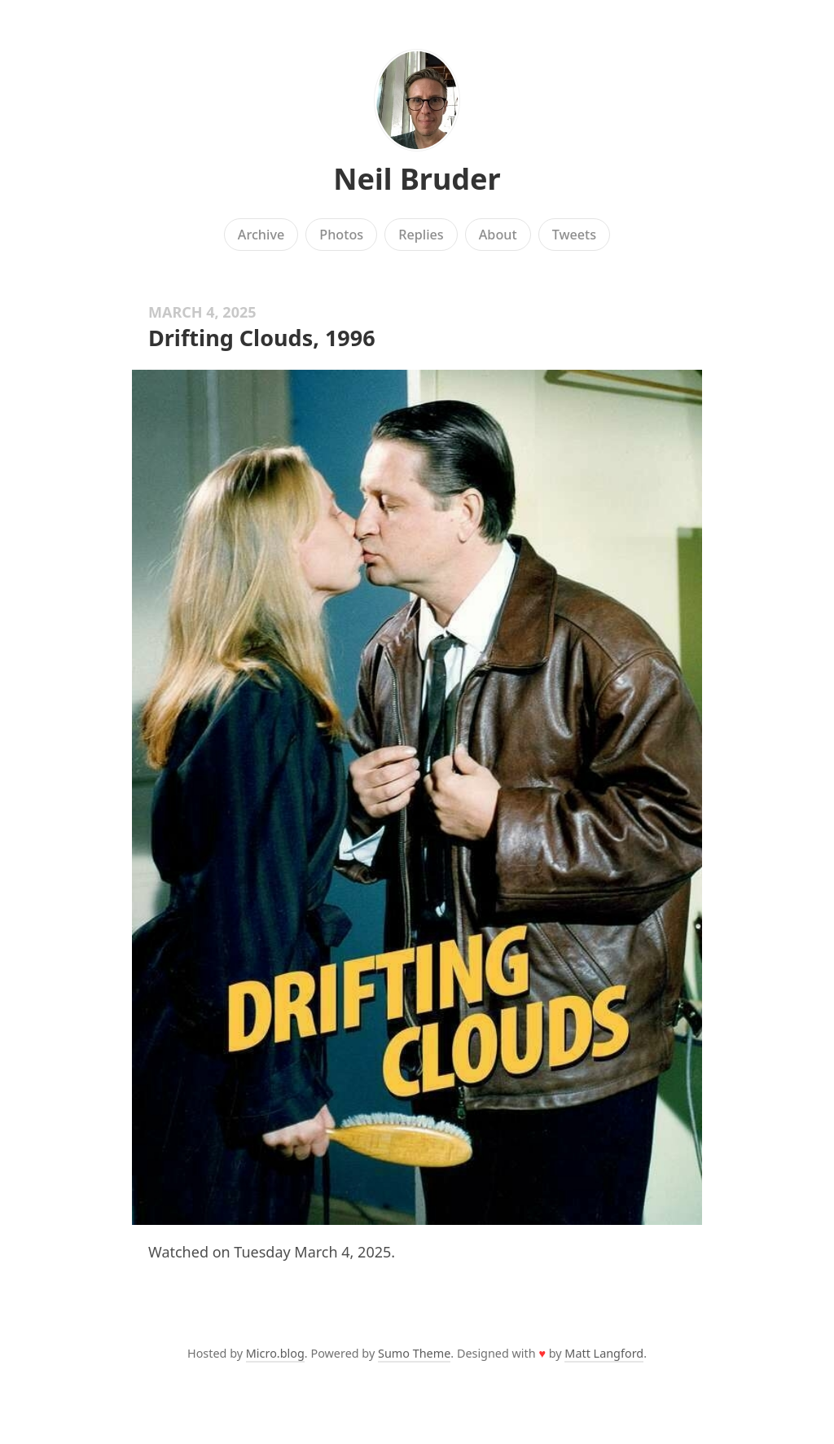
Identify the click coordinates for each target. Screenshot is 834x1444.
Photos (341, 235)
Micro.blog (275, 1353)
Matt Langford (603, 1353)
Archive (261, 235)
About (498, 235)
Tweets (574, 235)
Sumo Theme (414, 1353)
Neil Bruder (416, 179)
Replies (420, 235)
